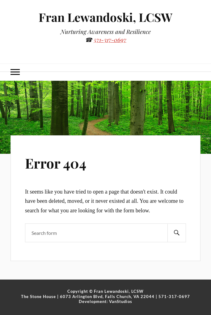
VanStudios (120, 301)
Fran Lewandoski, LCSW (105, 17)
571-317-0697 (110, 39)
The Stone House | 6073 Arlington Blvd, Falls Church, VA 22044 (87, 296)
